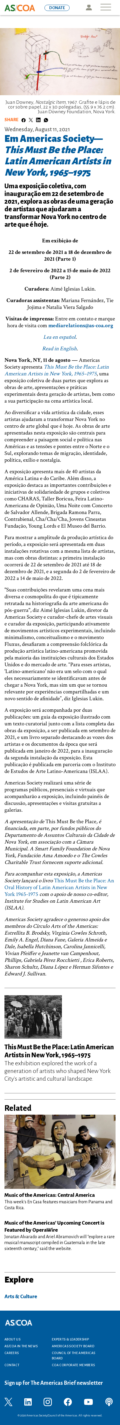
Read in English (59, 348)
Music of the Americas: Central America (49, 1195)
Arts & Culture (20, 1296)
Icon (88, 7)
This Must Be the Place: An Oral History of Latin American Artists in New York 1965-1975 (59, 887)
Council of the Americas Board (73, 1355)
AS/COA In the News (21, 1346)
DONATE (57, 8)
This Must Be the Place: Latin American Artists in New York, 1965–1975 (56, 370)
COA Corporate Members (73, 1365)
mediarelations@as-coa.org (80, 325)
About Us (12, 1339)
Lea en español (59, 337)
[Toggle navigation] (105, 7)
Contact (12, 1365)
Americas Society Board (73, 1346)
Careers (11, 1353)
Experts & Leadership (70, 1339)
